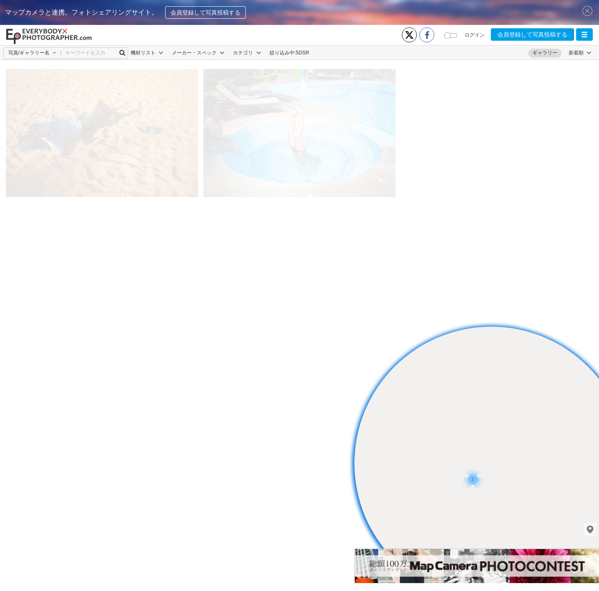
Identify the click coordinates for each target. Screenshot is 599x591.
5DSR (302, 53)
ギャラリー (544, 53)
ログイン (475, 35)
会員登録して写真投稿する (205, 12)
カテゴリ (247, 53)
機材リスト (147, 53)
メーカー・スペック (198, 53)
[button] (584, 34)
